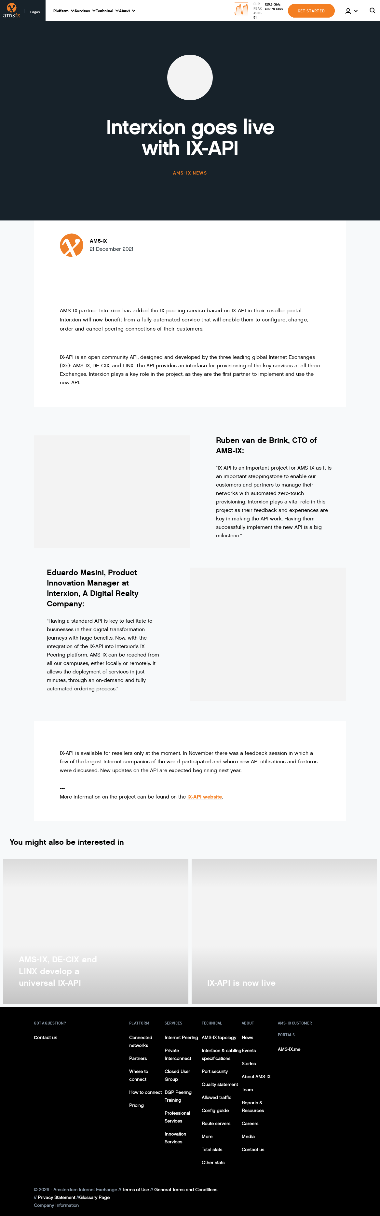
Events (249, 1051)
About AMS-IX (256, 1077)
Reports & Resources (253, 1107)
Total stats (212, 1150)
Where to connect (138, 1075)
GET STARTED (311, 10)
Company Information (56, 1205)
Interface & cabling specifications (221, 1055)
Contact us (45, 1037)
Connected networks (140, 1042)
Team (247, 1090)
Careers (250, 1124)
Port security (215, 1071)
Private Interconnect (178, 1055)
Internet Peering (181, 1038)
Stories (249, 1064)
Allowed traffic (216, 1098)
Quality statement (220, 1085)
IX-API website (204, 796)
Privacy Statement (56, 1198)
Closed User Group (177, 1075)
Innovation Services (175, 1138)
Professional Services (177, 1117)
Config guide (215, 1111)
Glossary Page (94, 1198)
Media (248, 1137)
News (247, 1038)
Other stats (213, 1163)
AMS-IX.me (289, 1049)
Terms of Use (135, 1190)
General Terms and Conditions (186, 1190)
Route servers (216, 1124)
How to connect (145, 1092)
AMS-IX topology (219, 1038)
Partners (138, 1058)
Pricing (136, 1105)
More (207, 1137)
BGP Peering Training (178, 1096)
